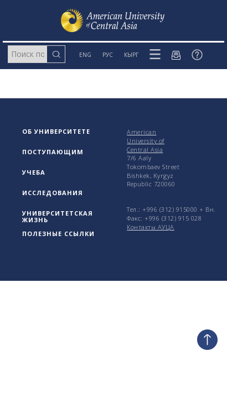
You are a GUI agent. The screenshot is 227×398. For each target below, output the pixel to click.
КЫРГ (131, 55)
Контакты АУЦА (150, 227)
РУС (107, 55)
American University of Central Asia (145, 140)
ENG (85, 55)
